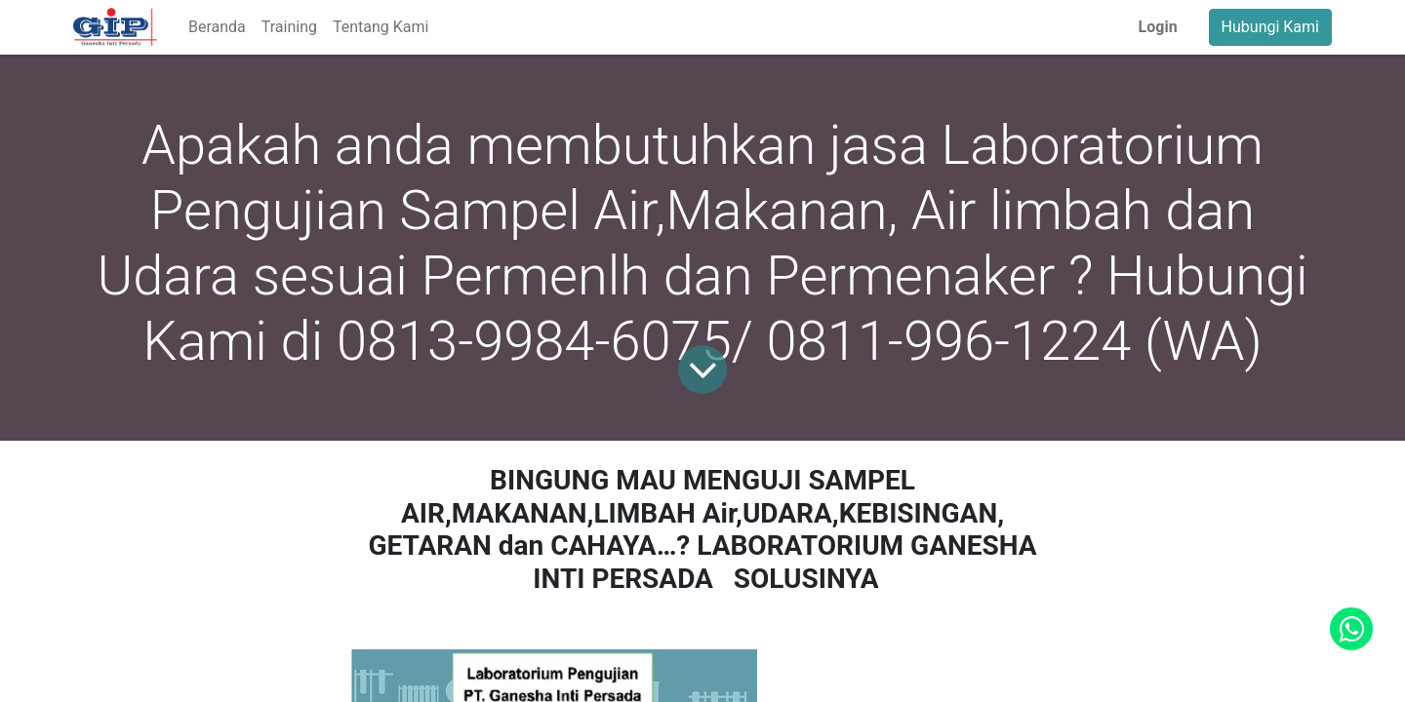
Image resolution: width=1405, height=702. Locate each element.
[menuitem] (217, 27)
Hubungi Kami (1270, 27)
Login (1158, 27)
